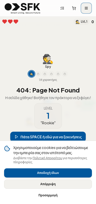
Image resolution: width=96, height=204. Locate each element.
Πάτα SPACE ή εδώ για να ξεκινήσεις (48, 136)
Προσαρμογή (48, 195)
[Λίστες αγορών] (62, 8)
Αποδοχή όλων (48, 173)
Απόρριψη (48, 184)
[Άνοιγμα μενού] (86, 8)
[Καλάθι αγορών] (74, 8)
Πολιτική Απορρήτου (47, 158)
